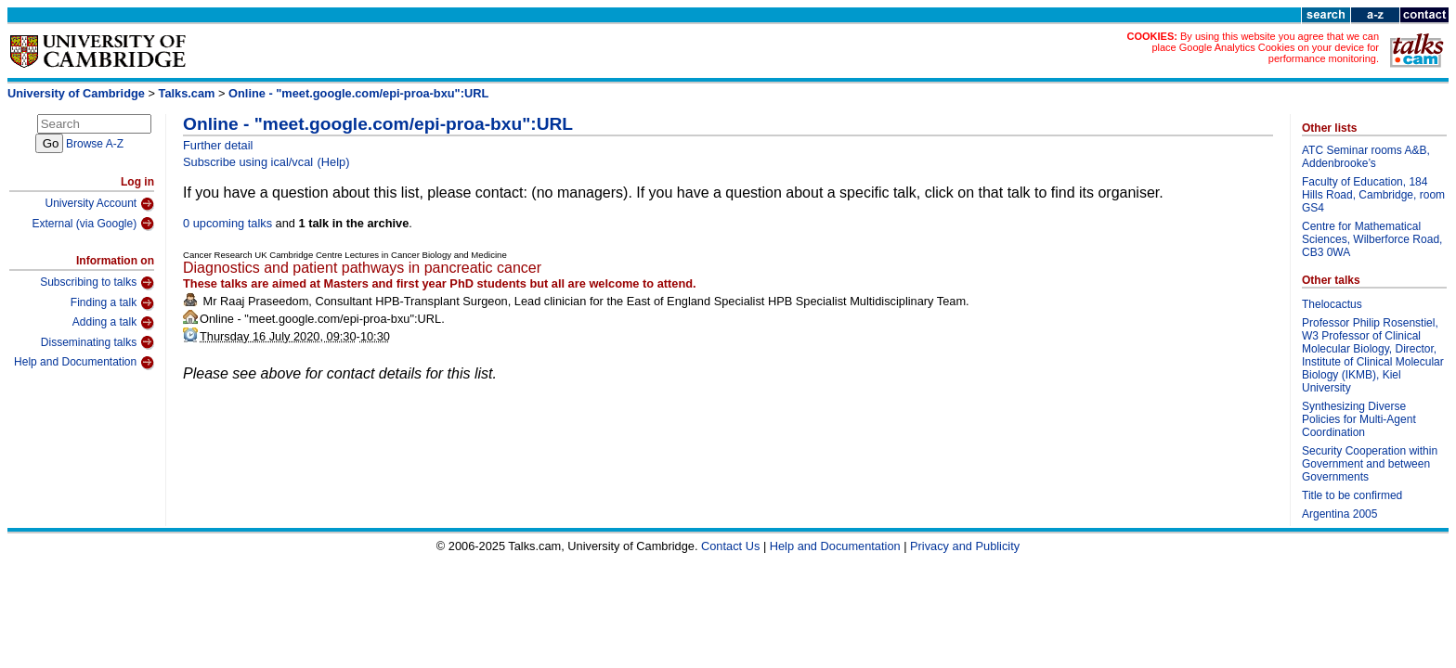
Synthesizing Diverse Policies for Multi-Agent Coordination (1359, 419)
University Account (99, 204)
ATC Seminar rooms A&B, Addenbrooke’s (1366, 157)
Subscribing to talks (97, 283)
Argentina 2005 (1339, 513)
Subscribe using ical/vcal (248, 162)
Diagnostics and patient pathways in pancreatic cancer (362, 268)
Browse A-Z (95, 143)
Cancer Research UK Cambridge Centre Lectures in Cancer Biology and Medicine (345, 255)
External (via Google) (93, 223)
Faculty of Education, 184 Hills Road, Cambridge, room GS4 (1373, 194)
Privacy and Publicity (965, 546)
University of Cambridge (76, 93)
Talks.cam (187, 93)
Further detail (218, 145)
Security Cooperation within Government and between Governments (1369, 463)
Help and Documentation (84, 362)
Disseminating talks (97, 342)
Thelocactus (1332, 304)
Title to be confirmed (1352, 495)
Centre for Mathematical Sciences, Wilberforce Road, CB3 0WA (1372, 239)
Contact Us (730, 546)
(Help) (334, 162)
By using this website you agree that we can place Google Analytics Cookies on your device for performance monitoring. (1265, 47)
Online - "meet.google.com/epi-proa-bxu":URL (358, 93)
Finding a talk (112, 303)
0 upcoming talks (227, 223)
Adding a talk (113, 322)
